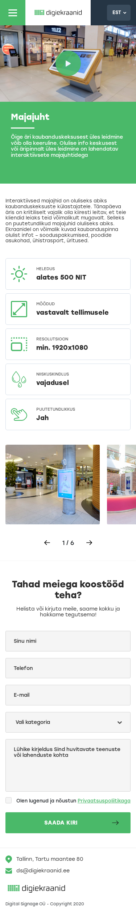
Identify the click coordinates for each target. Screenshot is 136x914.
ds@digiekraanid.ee (37, 871)
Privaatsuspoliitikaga (104, 801)
